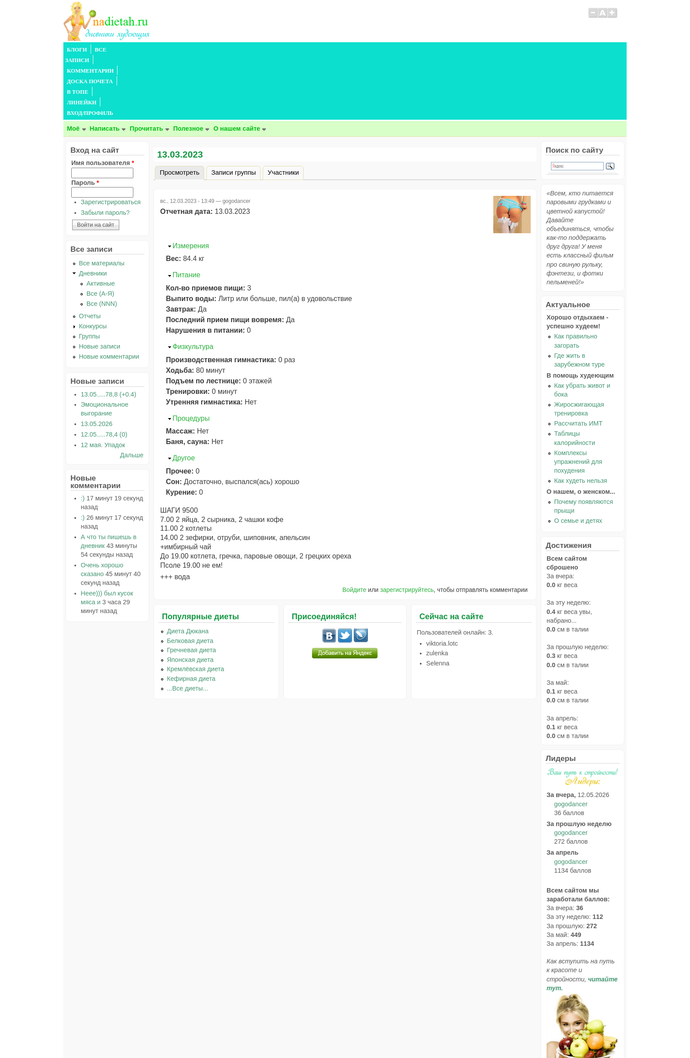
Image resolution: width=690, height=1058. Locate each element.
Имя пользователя (102, 99)
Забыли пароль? (105, 149)
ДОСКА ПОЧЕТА (217, 50)
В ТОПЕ (258, 50)
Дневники (93, 209)
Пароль (85, 119)
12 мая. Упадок (103, 381)
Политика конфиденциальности (365, 1034)
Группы (89, 272)
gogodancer (570, 740)
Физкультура (192, 283)
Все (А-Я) (100, 230)
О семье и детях (578, 457)
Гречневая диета (191, 586)
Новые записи (99, 283)
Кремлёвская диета (195, 605)
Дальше (131, 391)
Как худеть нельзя (580, 417)
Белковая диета (190, 577)
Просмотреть (182, 108)
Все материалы (102, 199)
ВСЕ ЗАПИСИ (113, 50)
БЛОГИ (77, 50)
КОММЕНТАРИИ (162, 50)
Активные (100, 220)
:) (83, 434)
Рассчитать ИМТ (578, 360)
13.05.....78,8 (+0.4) (108, 330)
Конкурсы (92, 262)
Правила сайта (302, 1034)
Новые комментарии (109, 293)
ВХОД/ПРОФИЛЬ (337, 50)
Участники (283, 109)
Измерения (190, 182)
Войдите (354, 526)
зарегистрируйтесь (407, 526)
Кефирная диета (191, 615)
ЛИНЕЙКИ (291, 50)
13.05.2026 (97, 360)
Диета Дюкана (188, 567)
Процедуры (190, 355)
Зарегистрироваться (111, 138)
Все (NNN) (101, 240)
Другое (183, 394)
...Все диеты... (187, 624)
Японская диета (190, 596)
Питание (186, 211)
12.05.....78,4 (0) (104, 371)
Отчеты (90, 252)
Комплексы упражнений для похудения (578, 398)
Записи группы (233, 109)
